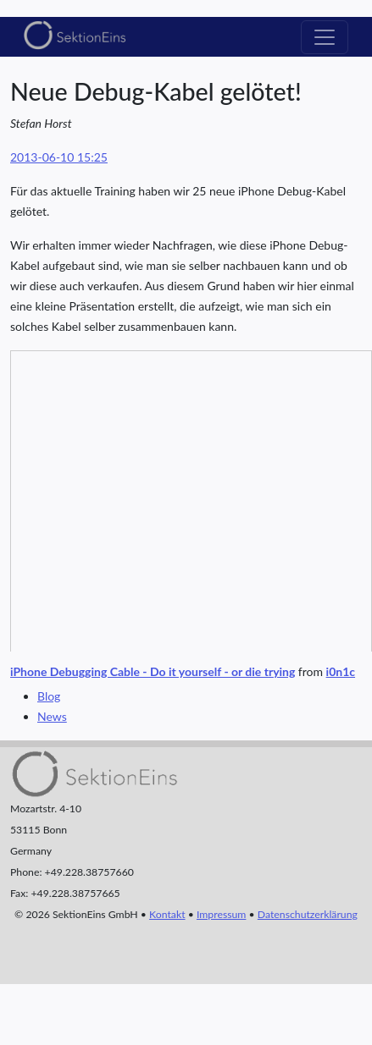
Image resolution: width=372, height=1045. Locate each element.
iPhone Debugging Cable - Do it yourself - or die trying (152, 671)
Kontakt (167, 914)
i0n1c (340, 671)
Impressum (221, 914)
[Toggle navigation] (324, 37)
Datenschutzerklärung (308, 914)
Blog (48, 696)
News (52, 716)
